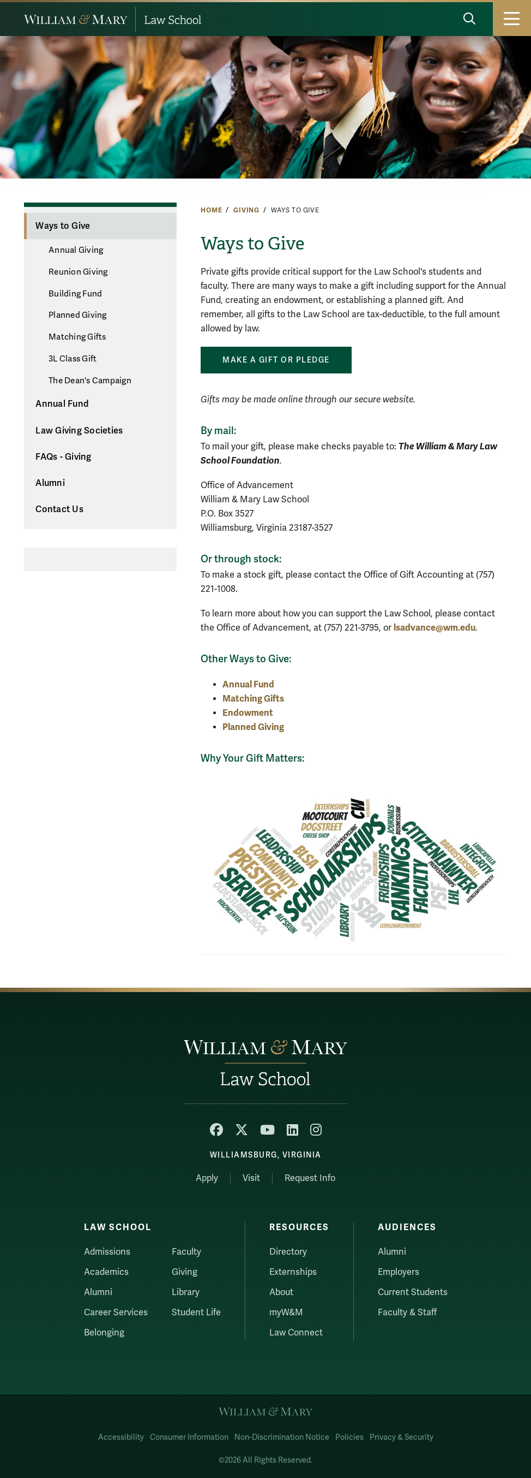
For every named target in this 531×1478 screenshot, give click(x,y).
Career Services (116, 1312)
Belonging (104, 1332)
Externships (293, 1272)
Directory (288, 1251)
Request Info (310, 1178)
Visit (251, 1178)
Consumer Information (189, 1437)
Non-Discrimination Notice (281, 1437)
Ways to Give (62, 226)
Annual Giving (76, 250)
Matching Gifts (77, 337)
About (281, 1292)
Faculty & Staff (407, 1312)
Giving (246, 210)
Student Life (196, 1312)
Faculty (186, 1251)
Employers (398, 1272)
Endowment (247, 713)
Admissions (107, 1251)
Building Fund (75, 294)
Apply (207, 1178)
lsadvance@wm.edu (434, 627)
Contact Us (59, 509)
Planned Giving (78, 315)
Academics (106, 1272)
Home (211, 210)
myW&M (286, 1312)
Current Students (413, 1292)
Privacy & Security (401, 1437)
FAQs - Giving (63, 457)
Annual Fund (62, 404)
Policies (349, 1437)
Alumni (50, 483)
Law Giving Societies (79, 430)
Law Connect (296, 1332)
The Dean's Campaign (90, 380)
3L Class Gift (72, 359)
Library (186, 1292)
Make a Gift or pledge (276, 360)
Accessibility (121, 1437)
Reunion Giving (78, 272)
